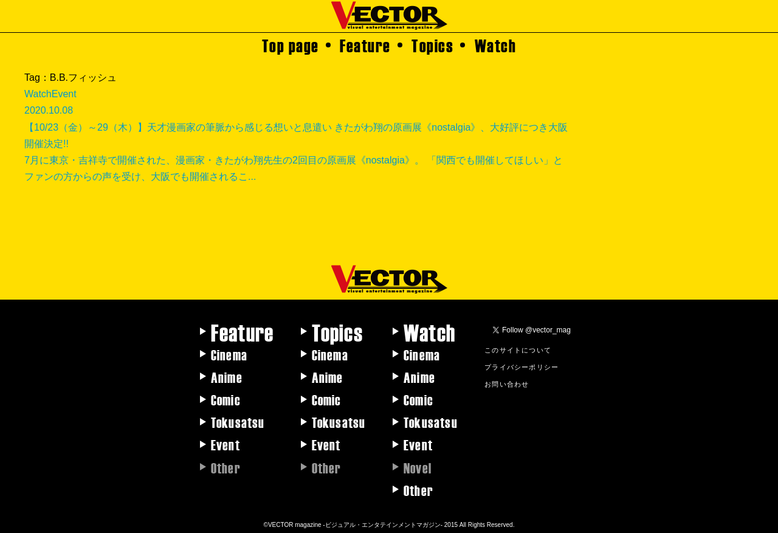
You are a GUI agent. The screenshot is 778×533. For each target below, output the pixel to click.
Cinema (229, 354)
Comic (226, 399)
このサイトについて (517, 349)
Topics (432, 45)
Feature (365, 45)
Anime (227, 377)
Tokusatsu (238, 422)
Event (225, 444)
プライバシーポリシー (521, 366)
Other (418, 490)
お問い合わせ (506, 383)
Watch (496, 45)
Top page (290, 45)
